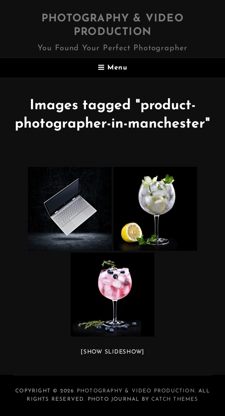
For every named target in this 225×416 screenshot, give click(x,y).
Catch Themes (174, 399)
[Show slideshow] (112, 352)
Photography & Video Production (136, 391)
